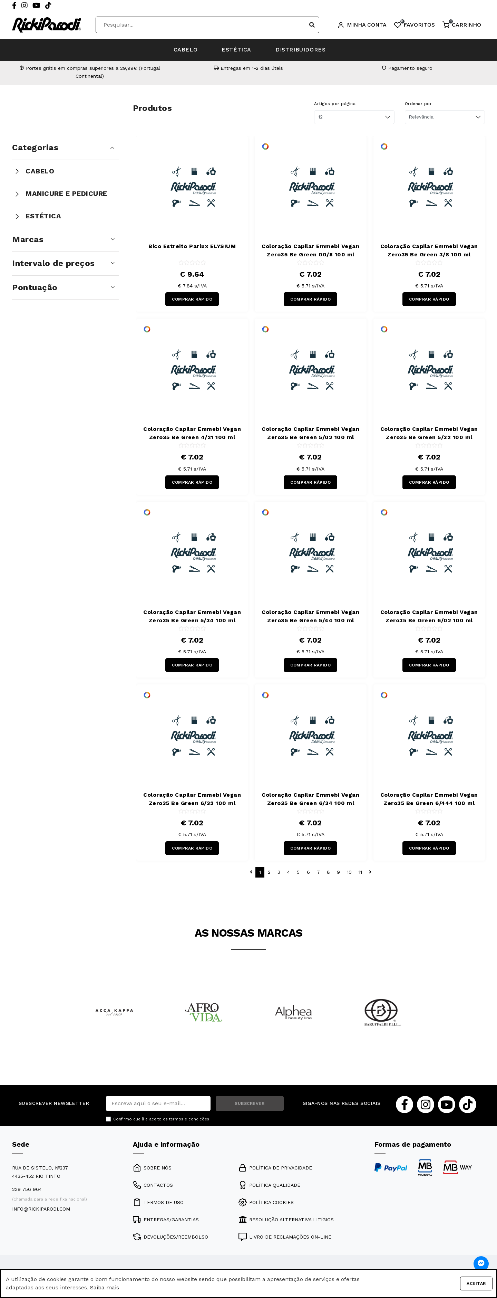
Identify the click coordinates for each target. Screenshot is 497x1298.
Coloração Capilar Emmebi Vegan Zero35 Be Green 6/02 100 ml (429, 616)
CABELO (186, 49)
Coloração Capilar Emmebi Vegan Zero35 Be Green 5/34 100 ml (192, 616)
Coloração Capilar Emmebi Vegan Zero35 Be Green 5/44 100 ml (310, 616)
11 (360, 872)
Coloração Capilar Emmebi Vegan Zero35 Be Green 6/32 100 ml (192, 799)
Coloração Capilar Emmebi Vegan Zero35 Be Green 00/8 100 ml (310, 250)
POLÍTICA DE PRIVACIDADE (275, 1168)
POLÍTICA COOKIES (266, 1202)
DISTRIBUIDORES (300, 49)
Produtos (152, 108)
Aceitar (476, 1283)
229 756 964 (27, 1189)
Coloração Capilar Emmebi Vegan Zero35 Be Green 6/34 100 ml (310, 799)
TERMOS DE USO (158, 1202)
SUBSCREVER (249, 1103)
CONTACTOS (153, 1185)
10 (349, 872)
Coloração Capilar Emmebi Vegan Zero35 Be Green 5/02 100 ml (310, 433)
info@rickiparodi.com (41, 1209)
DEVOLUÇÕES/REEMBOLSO (170, 1237)
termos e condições (189, 1119)
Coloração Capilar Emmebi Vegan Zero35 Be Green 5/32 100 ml (429, 433)
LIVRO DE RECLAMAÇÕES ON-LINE (284, 1237)
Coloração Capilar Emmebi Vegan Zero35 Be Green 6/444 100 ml (429, 799)
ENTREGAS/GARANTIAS (166, 1219)
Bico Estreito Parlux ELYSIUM (192, 246)
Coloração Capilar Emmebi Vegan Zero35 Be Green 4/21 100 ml (192, 433)
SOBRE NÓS (152, 1168)
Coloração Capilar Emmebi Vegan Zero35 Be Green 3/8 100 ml (429, 250)
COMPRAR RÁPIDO (192, 299)
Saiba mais (104, 1287)
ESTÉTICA (236, 49)
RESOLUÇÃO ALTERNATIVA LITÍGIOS (286, 1219)
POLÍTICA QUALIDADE (269, 1185)
